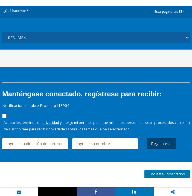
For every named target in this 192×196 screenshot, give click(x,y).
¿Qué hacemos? (15, 10)
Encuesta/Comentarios (167, 174)
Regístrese (161, 143)
